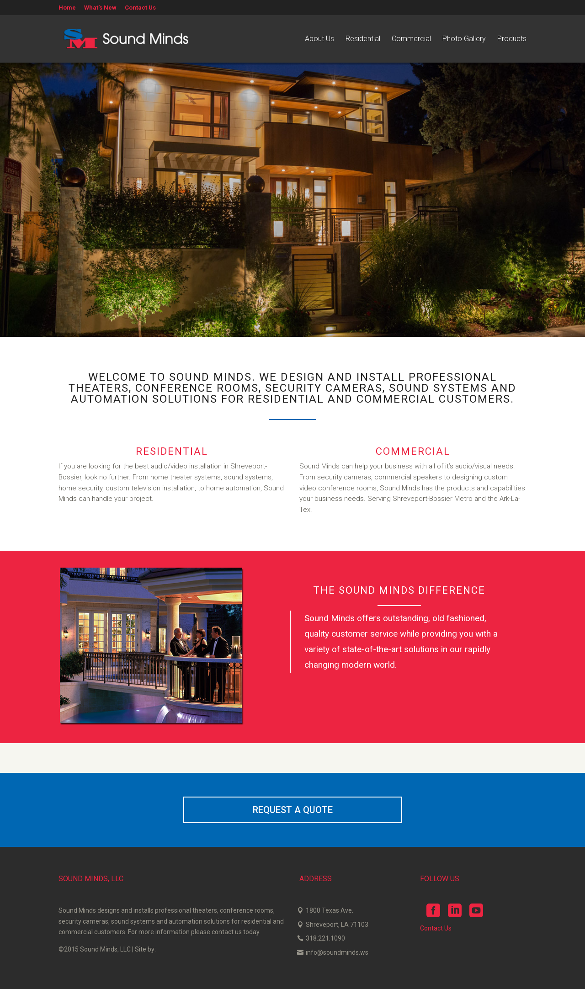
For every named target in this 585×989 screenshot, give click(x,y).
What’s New (100, 8)
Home (67, 8)
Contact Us (140, 8)
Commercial (411, 39)
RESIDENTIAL (172, 451)
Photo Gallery (464, 39)
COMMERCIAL (413, 451)
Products (511, 39)
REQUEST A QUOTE (293, 809)
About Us (319, 39)
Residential (363, 39)
